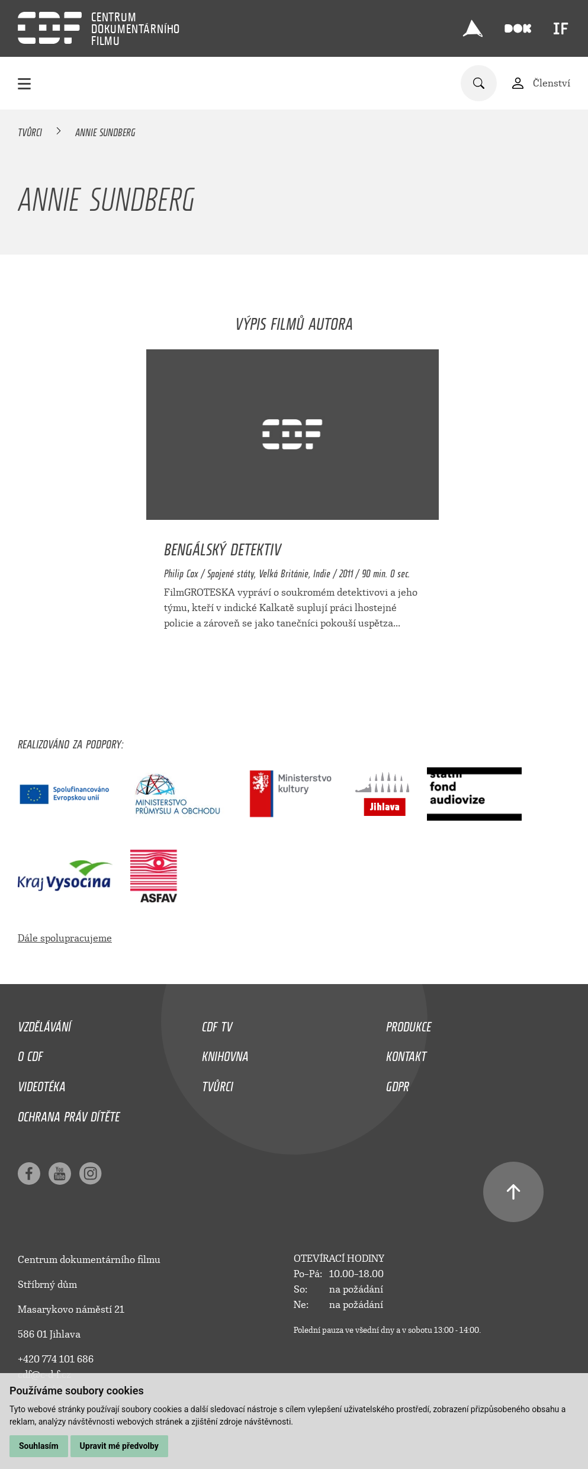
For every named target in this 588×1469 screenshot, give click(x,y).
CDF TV (217, 1023)
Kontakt (406, 1053)
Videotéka (42, 1083)
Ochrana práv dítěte (69, 1113)
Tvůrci (30, 130)
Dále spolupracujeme (65, 938)
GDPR (397, 1083)
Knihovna (225, 1053)
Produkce (408, 1023)
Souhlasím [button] (39, 1446)
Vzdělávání (44, 1023)
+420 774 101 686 (56, 1359)
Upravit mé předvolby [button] (119, 1446)
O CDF (30, 1053)
